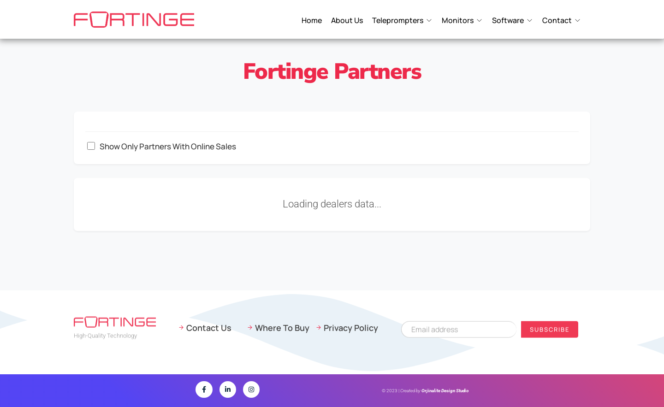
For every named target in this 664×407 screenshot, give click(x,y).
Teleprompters (397, 20)
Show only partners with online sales (161, 146)
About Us (347, 20)
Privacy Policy (351, 330)
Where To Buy (282, 330)
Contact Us (208, 330)
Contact (557, 20)
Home (312, 20)
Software (508, 20)
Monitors (458, 20)
